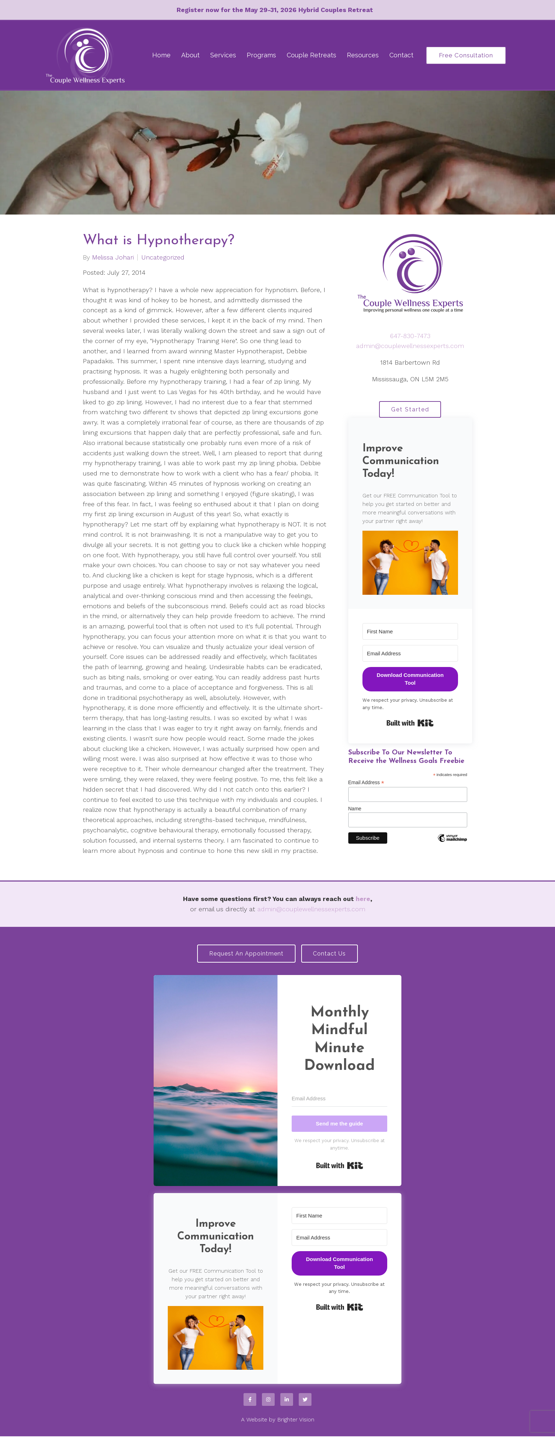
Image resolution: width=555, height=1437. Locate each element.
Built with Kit (410, 724)
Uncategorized (162, 257)
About (190, 55)
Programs (261, 55)
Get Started (410, 409)
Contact (401, 55)
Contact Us (330, 954)
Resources (363, 55)
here (363, 898)
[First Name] (410, 632)
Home (161, 55)
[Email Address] (410, 654)
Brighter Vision (295, 1420)
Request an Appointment (245, 954)
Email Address (366, 783)
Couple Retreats (311, 55)
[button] (410, 563)
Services (223, 55)
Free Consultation (466, 55)
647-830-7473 (410, 336)
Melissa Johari (113, 257)
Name (354, 809)
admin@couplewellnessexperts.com (410, 345)
